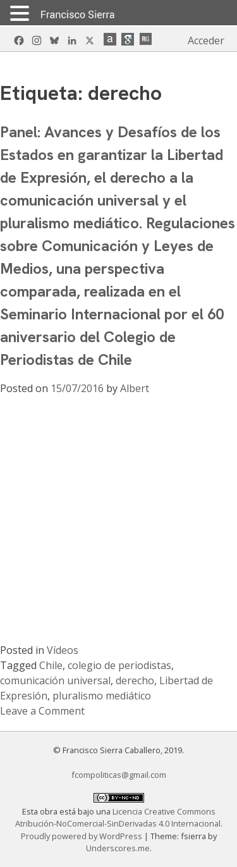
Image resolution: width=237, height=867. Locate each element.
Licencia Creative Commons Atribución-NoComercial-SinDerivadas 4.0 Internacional (118, 817)
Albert (134, 388)
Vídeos (62, 650)
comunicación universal (55, 680)
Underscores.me (118, 848)
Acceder (206, 40)
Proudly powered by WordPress (82, 836)
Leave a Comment (42, 711)
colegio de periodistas (119, 665)
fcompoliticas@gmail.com (118, 774)
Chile (51, 665)
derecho (135, 680)
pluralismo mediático (101, 696)
